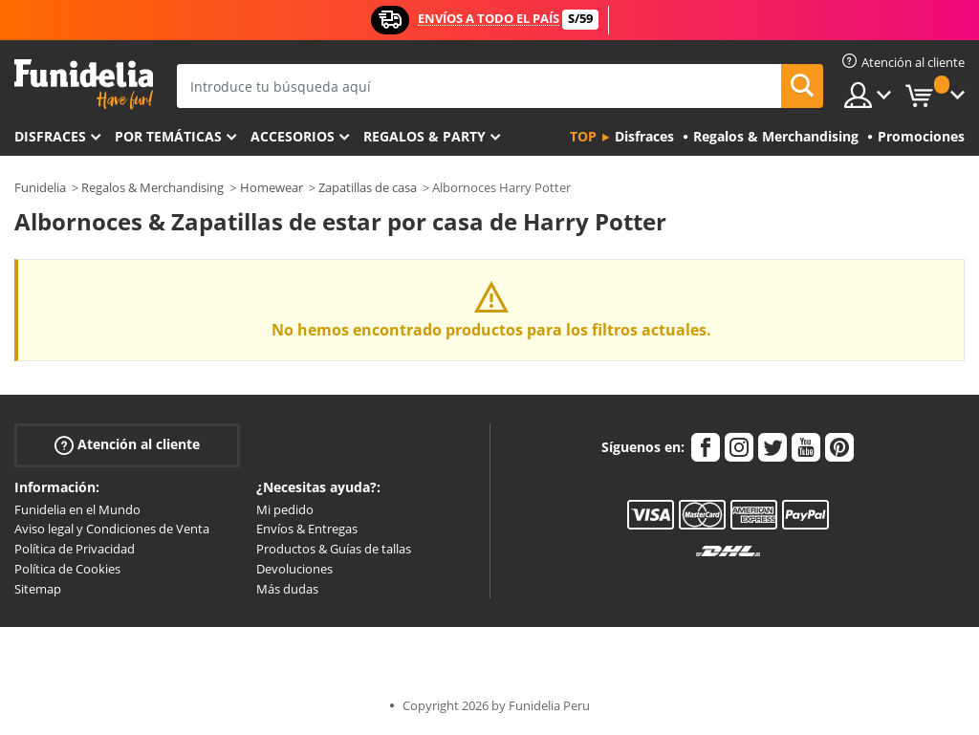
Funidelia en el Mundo (77, 509)
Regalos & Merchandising (152, 187)
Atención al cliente (127, 444)
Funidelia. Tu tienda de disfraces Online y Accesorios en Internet (83, 84)
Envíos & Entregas (307, 528)
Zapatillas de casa (367, 187)
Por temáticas (168, 136)
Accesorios (292, 136)
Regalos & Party (424, 136)
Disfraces (50, 136)
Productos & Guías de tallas (333, 548)
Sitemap (37, 588)
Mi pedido (285, 509)
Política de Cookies (67, 568)
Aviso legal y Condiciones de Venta (111, 528)
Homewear (271, 187)
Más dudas (287, 588)
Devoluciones (294, 568)
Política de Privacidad (74, 548)
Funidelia (40, 187)
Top (583, 136)
